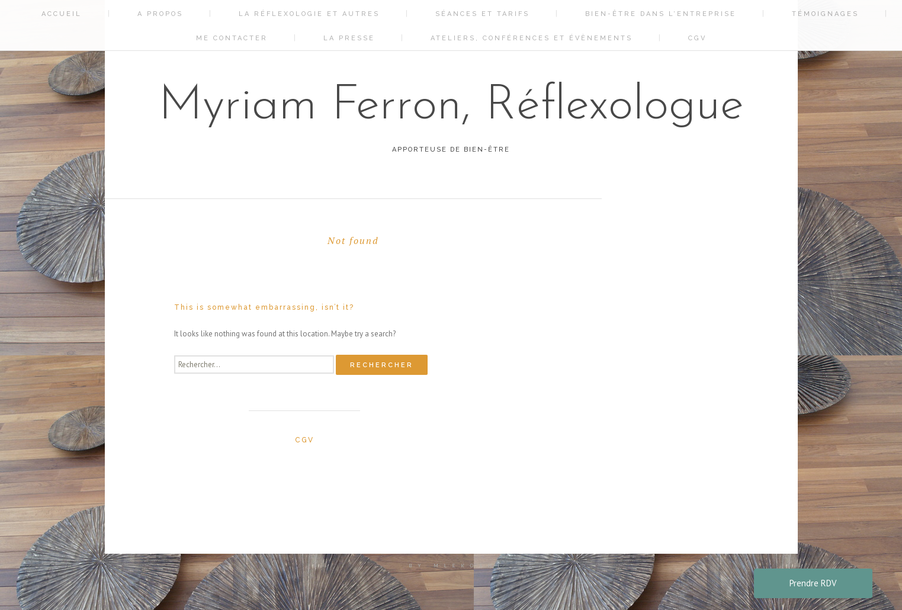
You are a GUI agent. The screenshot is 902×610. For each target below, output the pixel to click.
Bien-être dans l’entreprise (660, 14)
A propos (160, 14)
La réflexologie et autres (309, 14)
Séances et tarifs (482, 14)
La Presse (349, 38)
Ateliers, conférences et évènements (532, 38)
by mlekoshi (457, 566)
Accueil (61, 14)
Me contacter (232, 38)
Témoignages (825, 14)
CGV (697, 38)
